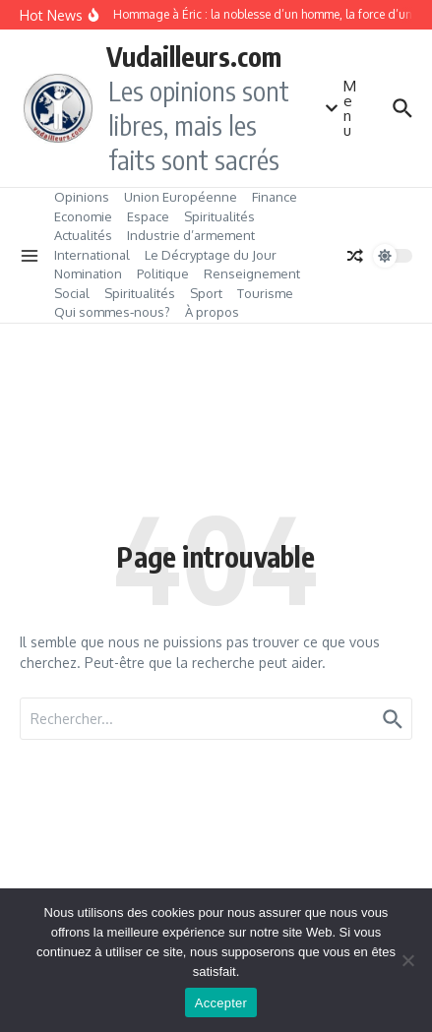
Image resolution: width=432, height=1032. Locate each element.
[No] (407, 960)
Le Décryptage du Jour (211, 255)
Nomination (88, 273)
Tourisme (265, 293)
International (92, 255)
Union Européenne (180, 197)
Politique (163, 273)
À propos (212, 312)
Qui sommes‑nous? (112, 312)
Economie (83, 216)
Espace (148, 216)
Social (72, 293)
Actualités (83, 235)
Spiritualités (219, 216)
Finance (274, 197)
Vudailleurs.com (193, 56)
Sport (206, 293)
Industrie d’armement (191, 235)
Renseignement (252, 273)
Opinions (81, 197)
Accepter (221, 1003)
